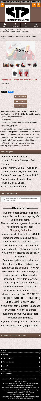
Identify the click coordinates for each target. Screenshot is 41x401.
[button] (2, 5)
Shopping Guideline (21, 146)
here (9, 120)
